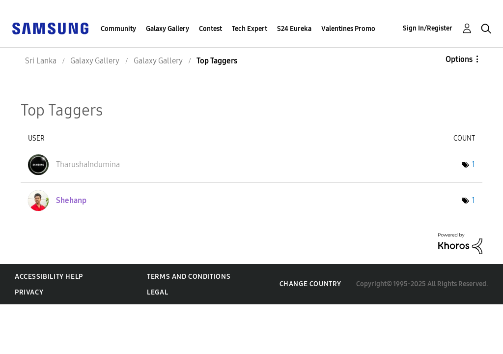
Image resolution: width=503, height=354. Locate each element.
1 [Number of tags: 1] (473, 164)
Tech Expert (249, 29)
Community (118, 29)
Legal (157, 292)
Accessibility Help (49, 276)
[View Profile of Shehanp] (71, 200)
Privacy (29, 292)
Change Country (310, 284)
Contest (210, 29)
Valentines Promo (348, 29)
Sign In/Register (427, 28)
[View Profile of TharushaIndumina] (88, 164)
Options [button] (459, 59)
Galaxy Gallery (167, 29)
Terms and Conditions (188, 276)
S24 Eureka (294, 29)
